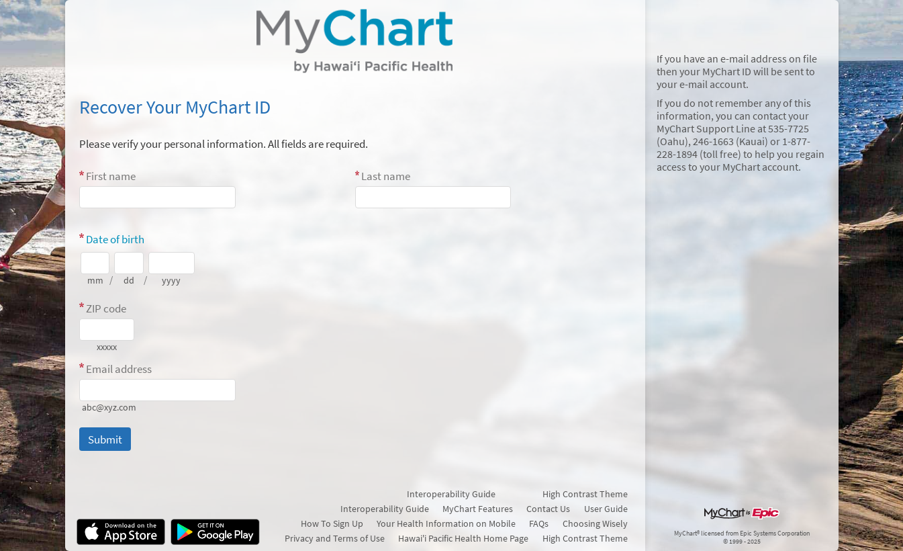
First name (111, 176)
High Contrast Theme (585, 494)
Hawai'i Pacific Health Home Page (463, 538)
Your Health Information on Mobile (446, 523)
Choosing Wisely (595, 523)
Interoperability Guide (451, 494)
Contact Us (548, 509)
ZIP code (106, 308)
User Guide (606, 509)
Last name (385, 176)
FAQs (539, 523)
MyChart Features (477, 509)
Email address (119, 369)
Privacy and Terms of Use (335, 538)
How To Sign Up (332, 523)
